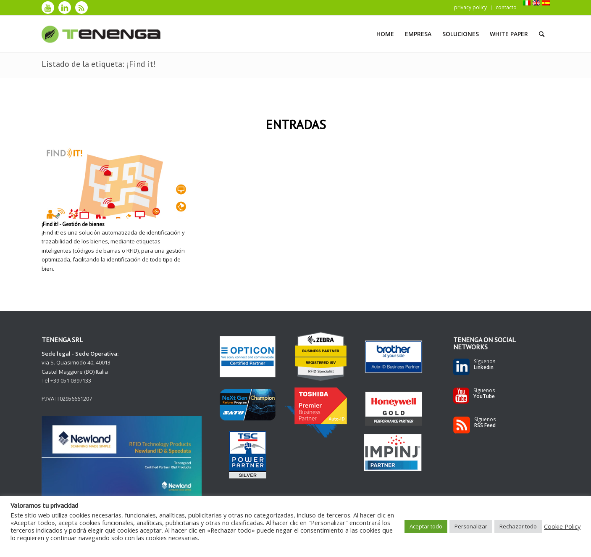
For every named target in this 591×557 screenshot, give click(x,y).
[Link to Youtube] (48, 7)
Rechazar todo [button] (518, 526)
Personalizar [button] (470, 526)
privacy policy (470, 7)
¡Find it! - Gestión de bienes (73, 224)
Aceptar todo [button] (426, 526)
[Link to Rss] (81, 7)
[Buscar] (541, 34)
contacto (506, 7)
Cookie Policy (562, 526)
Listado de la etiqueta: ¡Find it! (99, 63)
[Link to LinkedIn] (64, 7)
